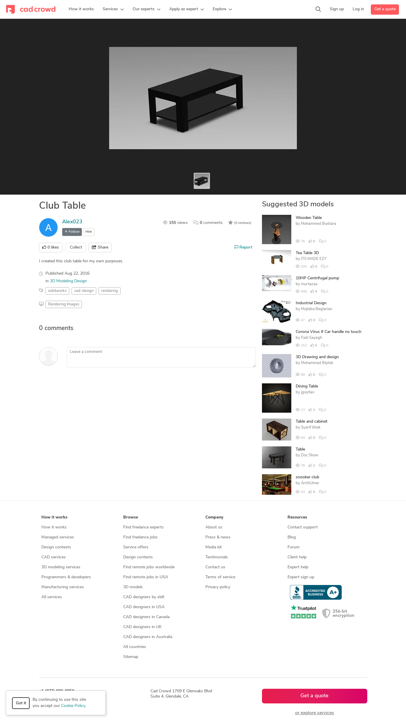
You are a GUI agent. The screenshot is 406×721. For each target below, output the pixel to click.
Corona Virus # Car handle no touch (328, 332)
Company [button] (214, 517)
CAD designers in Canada (146, 617)
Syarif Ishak (311, 427)
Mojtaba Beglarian (316, 309)
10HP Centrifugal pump (317, 278)
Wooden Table (309, 218)
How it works (54, 527)
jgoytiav (307, 392)
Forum (293, 547)
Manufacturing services (62, 587)
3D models (133, 587)
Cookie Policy (73, 706)
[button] (113, 9)
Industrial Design (311, 303)
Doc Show (309, 455)
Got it (21, 703)
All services (51, 597)
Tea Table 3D (307, 253)
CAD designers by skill (143, 597)
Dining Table (307, 386)
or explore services (314, 713)
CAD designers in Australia (147, 637)
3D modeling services (60, 567)
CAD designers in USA (144, 607)
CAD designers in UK (142, 627)
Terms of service (220, 577)
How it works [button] (54, 517)
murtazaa (309, 284)
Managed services (57, 537)
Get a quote (385, 9)
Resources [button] (297, 517)
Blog (291, 537)
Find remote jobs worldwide (149, 567)
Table (300, 449)
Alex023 (72, 222)
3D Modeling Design (68, 281)
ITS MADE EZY (314, 259)
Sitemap (130, 657)
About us (213, 527)
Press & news (218, 537)
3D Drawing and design (317, 357)
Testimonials (216, 557)
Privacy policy (217, 587)
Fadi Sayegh (311, 338)
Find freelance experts (143, 527)
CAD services (53, 557)
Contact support (302, 527)
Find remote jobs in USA (145, 577)
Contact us (215, 567)
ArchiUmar (310, 483)
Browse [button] (130, 517)
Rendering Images (63, 304)
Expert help (297, 567)
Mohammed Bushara (318, 224)
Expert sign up (300, 577)
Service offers (135, 547)
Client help (297, 557)
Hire (88, 232)
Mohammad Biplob (317, 363)
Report (243, 247)
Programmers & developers (66, 577)
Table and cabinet (311, 421)
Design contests (56, 547)
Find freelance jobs (140, 537)
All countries (134, 647)
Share (100, 247)
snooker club (307, 477)
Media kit (213, 547)
